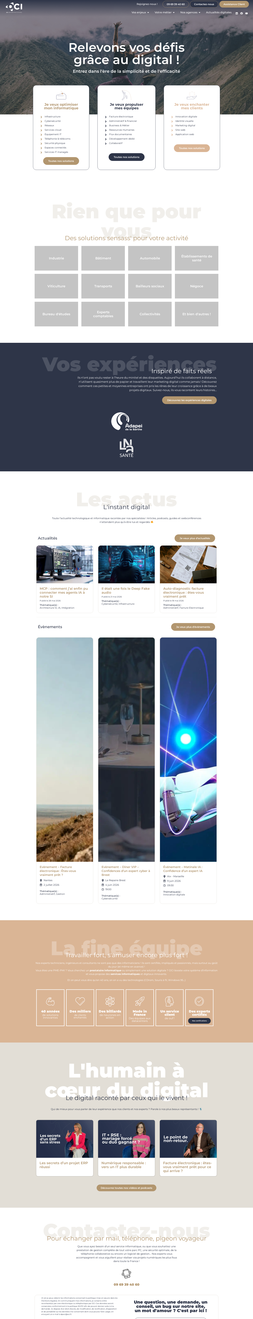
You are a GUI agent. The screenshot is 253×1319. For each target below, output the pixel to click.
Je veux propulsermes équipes (126, 106)
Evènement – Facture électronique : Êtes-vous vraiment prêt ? (58, 871)
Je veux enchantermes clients (191, 106)
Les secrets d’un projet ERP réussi (64, 1165)
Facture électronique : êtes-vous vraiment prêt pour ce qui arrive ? (187, 1167)
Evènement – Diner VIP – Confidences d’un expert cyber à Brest (126, 871)
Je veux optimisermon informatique (61, 106)
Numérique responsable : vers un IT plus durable (123, 1165)
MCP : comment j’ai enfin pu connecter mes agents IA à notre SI (64, 592)
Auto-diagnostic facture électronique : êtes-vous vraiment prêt (183, 592)
